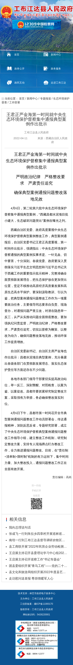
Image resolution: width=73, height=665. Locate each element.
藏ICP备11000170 (43, 604)
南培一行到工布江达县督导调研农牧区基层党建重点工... (38, 540)
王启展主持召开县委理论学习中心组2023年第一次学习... (38, 553)
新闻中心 (56, 54)
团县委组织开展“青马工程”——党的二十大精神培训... (38, 565)
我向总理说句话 (20, 527)
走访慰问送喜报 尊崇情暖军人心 (31, 578)
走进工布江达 (58, 82)
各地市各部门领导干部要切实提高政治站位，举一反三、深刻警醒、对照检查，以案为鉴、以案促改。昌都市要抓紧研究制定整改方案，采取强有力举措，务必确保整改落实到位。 (35, 391)
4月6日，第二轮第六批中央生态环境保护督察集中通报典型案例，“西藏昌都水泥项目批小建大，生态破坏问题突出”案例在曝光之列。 (36, 214)
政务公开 (19, 68)
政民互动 (19, 82)
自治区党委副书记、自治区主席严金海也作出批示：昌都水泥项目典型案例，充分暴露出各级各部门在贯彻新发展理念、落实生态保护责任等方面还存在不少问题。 (35, 360)
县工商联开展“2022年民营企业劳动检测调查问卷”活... (38, 546)
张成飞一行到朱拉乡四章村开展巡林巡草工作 (38, 533)
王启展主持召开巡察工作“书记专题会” (35, 559)
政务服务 (56, 68)
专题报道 (45, 98)
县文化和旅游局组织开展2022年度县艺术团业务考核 (38, 572)
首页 (16, 54)
